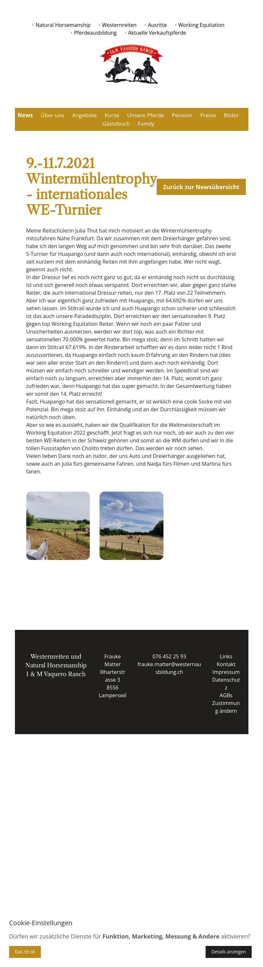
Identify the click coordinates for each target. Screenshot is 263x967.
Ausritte (157, 24)
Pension (182, 115)
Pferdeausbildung (95, 32)
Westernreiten (119, 24)
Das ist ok (25, 952)
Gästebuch (116, 123)
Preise (208, 115)
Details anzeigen (228, 952)
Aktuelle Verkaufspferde (157, 32)
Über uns (52, 115)
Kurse (111, 115)
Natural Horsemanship (63, 24)
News (25, 115)
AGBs (226, 695)
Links (226, 656)
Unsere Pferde (145, 115)
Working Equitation (201, 24)
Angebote (84, 115)
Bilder (231, 115)
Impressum (226, 672)
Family (146, 123)
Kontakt (226, 664)
